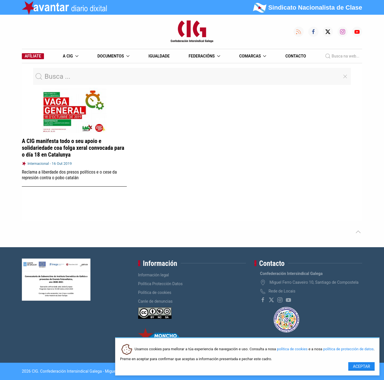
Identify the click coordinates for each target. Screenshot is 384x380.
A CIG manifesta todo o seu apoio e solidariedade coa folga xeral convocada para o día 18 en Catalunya (73, 148)
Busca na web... (342, 56)
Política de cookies (154, 292)
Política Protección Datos (160, 283)
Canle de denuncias (155, 301)
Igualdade (159, 56)
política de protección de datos (348, 349)
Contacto (295, 56)
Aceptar (361, 366)
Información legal (153, 275)
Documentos (113, 56)
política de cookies (292, 349)
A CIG (71, 56)
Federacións (204, 56)
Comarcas (252, 56)
